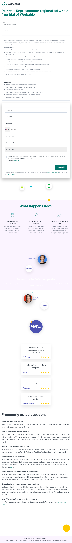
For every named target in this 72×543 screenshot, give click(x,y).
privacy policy (16, 160)
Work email (9, 123)
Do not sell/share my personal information (40, 540)
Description (7, 38)
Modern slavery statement (60, 540)
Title (4, 22)
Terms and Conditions (53, 172)
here (11, 467)
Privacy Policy (10, 174)
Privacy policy (13, 540)
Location (5, 31)
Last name (9, 116)
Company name (10, 136)
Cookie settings (23, 540)
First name (9, 110)
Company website (11, 143)
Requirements (7, 82)
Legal (6, 540)
